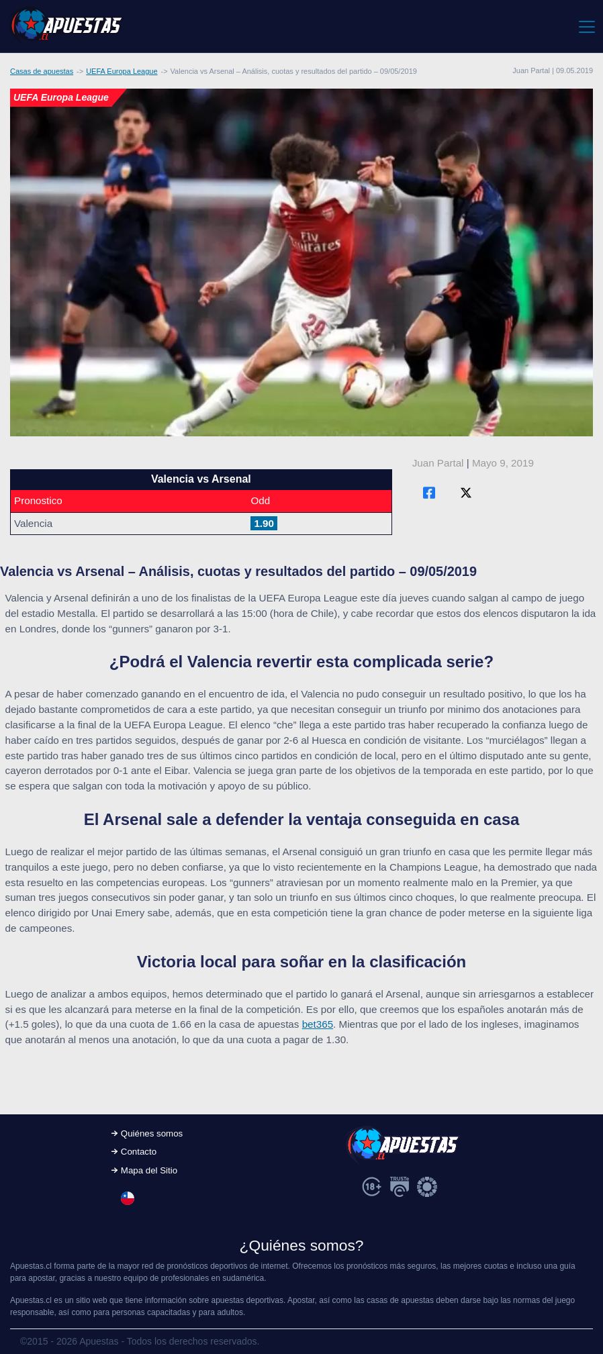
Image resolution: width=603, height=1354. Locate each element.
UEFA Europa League (121, 71)
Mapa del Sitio (149, 1170)
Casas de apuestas (41, 71)
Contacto (138, 1152)
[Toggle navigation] (586, 26)
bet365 (317, 1024)
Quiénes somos (152, 1133)
